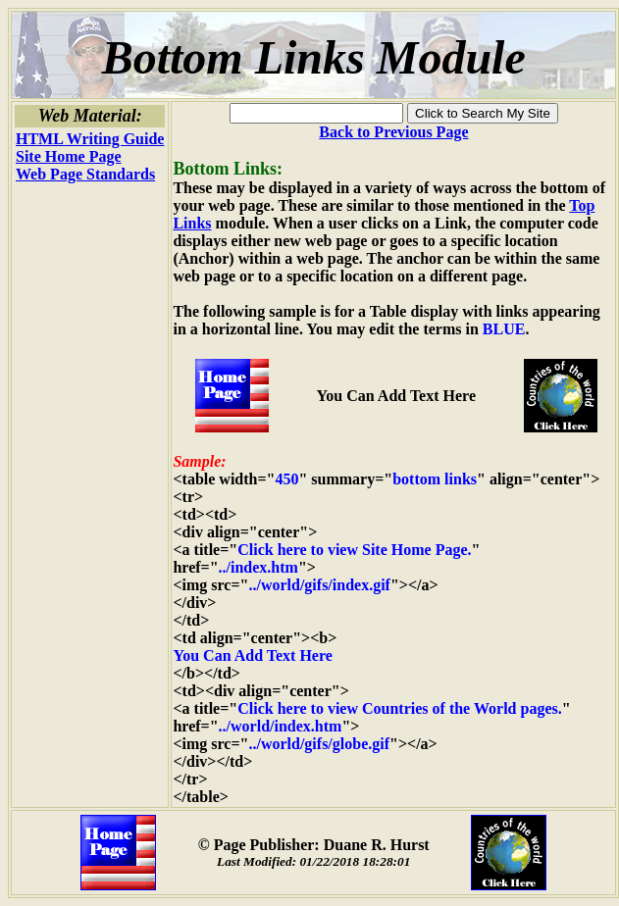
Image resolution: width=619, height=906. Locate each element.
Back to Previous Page (393, 132)
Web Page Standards (85, 174)
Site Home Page (69, 156)
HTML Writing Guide (90, 138)
